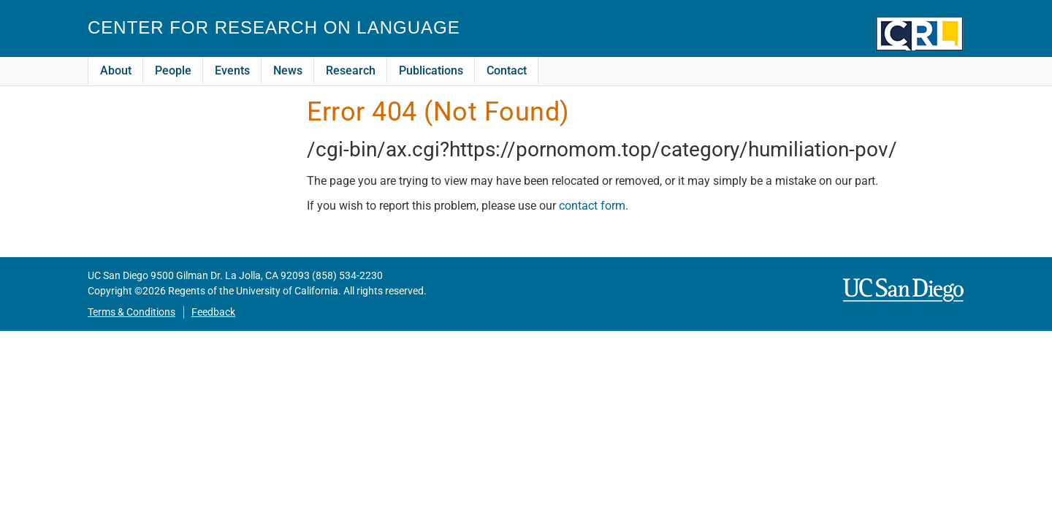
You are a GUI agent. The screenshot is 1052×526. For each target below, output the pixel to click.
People (173, 70)
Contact (507, 70)
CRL (919, 34)
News (287, 70)
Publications (431, 70)
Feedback (213, 312)
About (116, 70)
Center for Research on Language (274, 27)
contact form (592, 206)
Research (351, 70)
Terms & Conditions (131, 312)
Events (232, 70)
